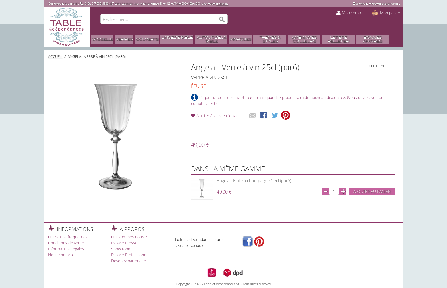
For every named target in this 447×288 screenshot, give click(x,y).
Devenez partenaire (128, 260)
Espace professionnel (376, 3)
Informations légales (66, 249)
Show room (121, 249)
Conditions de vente (66, 243)
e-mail (222, 3)
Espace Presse (124, 243)
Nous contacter (62, 254)
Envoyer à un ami (252, 115)
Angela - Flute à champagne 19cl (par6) (254, 180)
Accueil (55, 56)
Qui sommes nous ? (129, 237)
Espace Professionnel (130, 254)
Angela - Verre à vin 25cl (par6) (97, 56)
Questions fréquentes (68, 237)
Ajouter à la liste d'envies (218, 115)
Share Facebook (264, 115)
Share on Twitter (275, 115)
